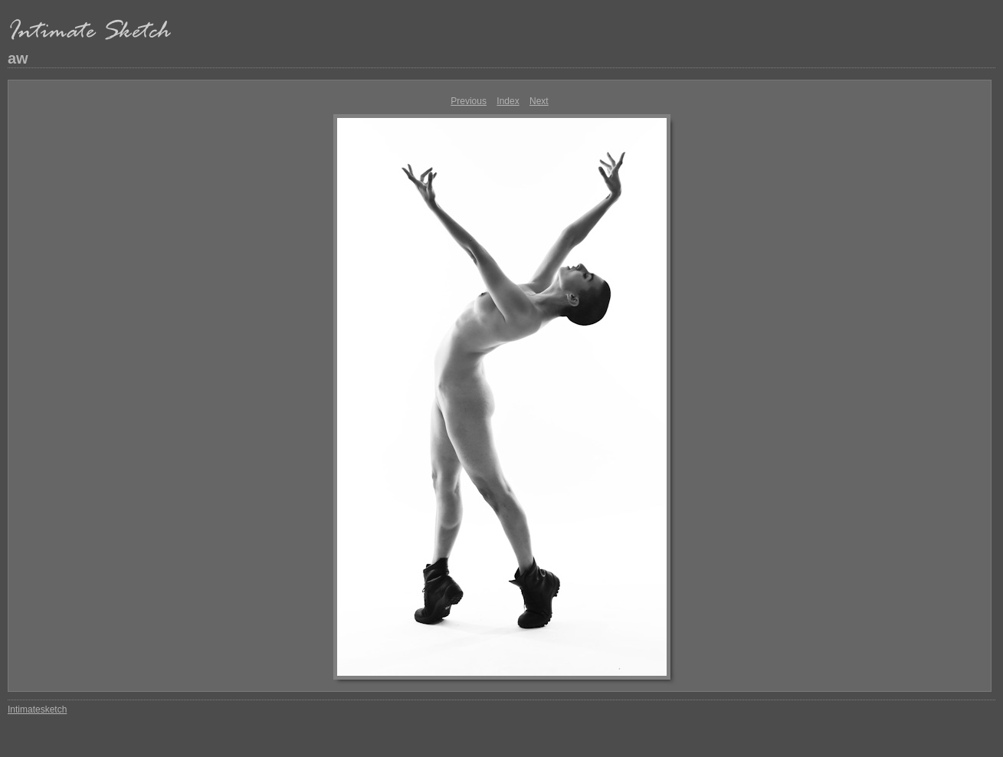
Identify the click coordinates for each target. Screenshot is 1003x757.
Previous (469, 101)
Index (508, 101)
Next (539, 101)
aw (18, 58)
